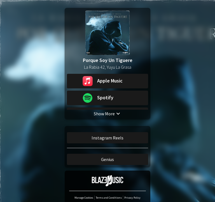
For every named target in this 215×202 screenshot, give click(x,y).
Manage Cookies (83, 198)
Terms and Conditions (109, 198)
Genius (107, 159)
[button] (107, 81)
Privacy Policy (132, 198)
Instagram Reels (107, 138)
